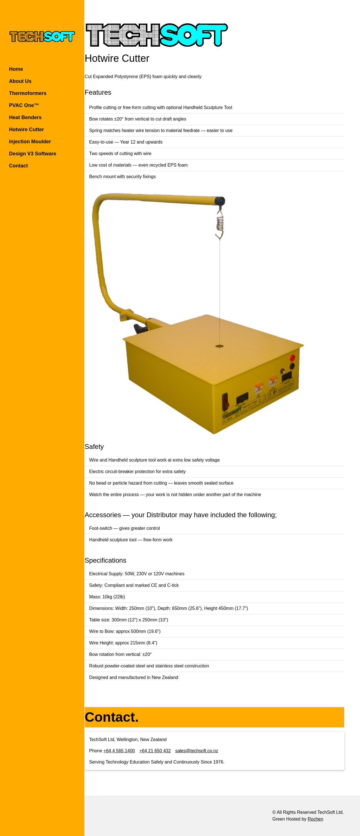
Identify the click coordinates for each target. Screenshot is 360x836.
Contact (18, 166)
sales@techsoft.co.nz (212, 750)
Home (16, 69)
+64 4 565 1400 (134, 750)
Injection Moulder (30, 141)
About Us (20, 81)
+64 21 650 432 (170, 750)
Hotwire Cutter (26, 129)
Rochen (315, 819)
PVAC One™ (24, 105)
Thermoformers (27, 93)
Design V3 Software (32, 153)
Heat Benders (25, 117)
